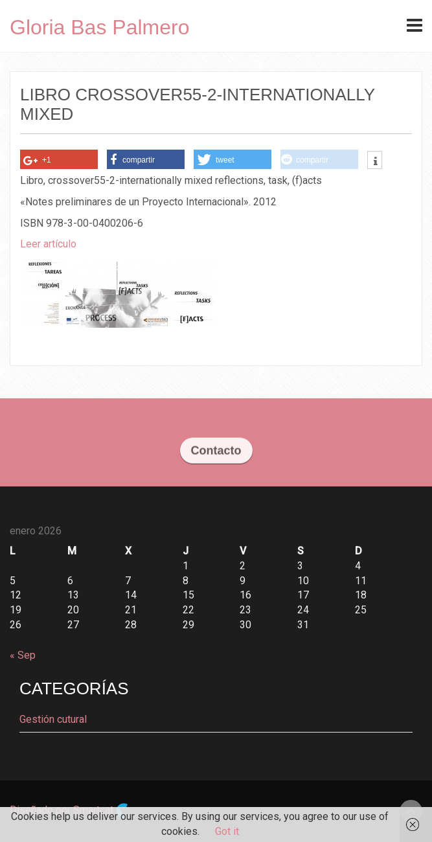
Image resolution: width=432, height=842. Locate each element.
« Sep (23, 655)
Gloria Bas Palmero (99, 27)
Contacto (216, 452)
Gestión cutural (53, 719)
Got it (227, 831)
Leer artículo (48, 244)
